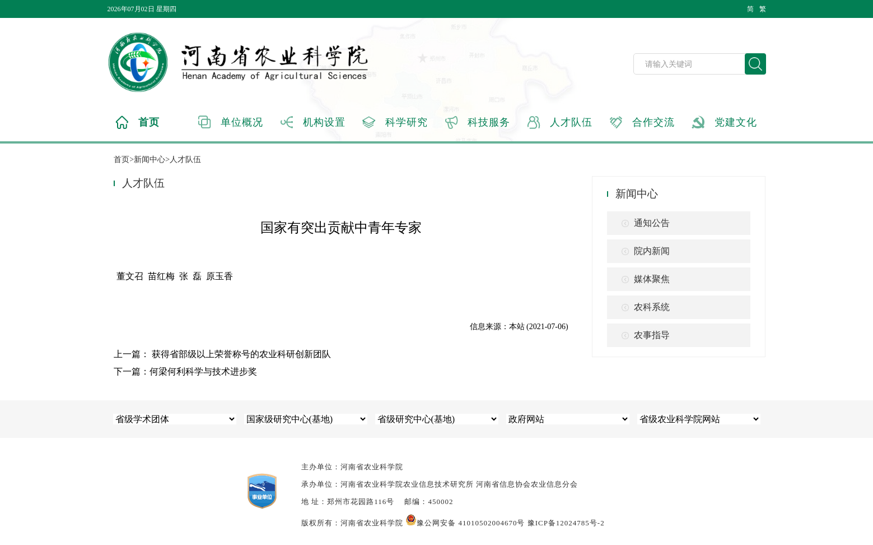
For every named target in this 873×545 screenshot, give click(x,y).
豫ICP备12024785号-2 (566, 523)
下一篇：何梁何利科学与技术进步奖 (185, 371)
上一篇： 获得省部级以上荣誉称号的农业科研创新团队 (222, 354)
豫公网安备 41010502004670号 (465, 523)
